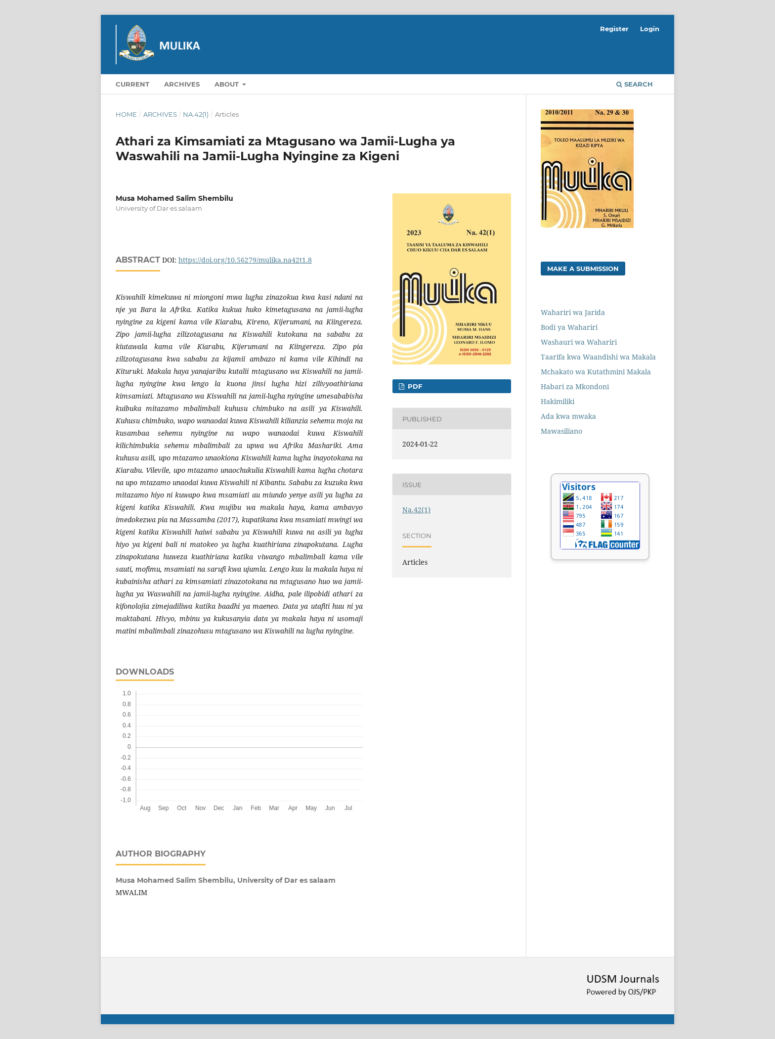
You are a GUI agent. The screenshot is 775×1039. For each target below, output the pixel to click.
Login (649, 29)
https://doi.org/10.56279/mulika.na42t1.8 (245, 260)
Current (132, 84)
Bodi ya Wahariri (569, 327)
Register (614, 29)
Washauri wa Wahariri (579, 342)
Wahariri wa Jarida (573, 312)
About (228, 84)
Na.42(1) (196, 114)
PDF (414, 386)
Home (126, 114)
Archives (182, 84)
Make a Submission (583, 268)
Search (634, 84)
